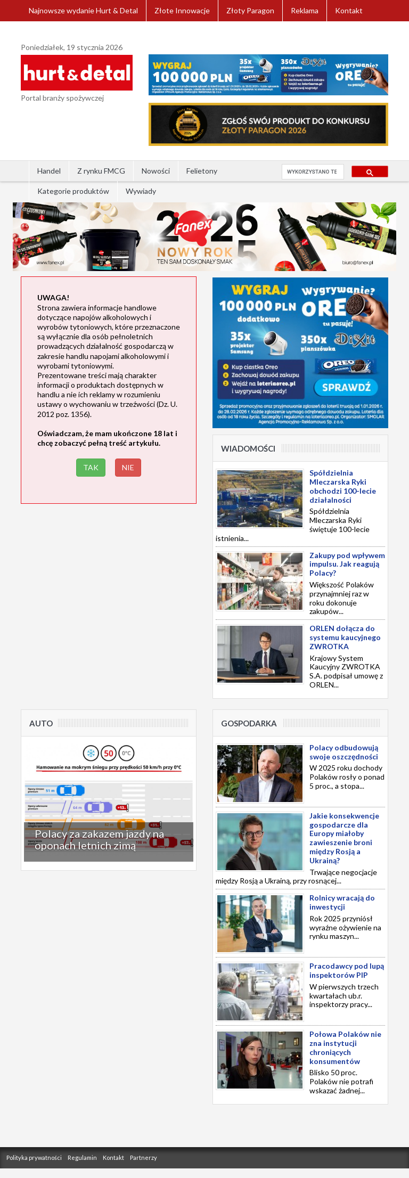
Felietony (201, 170)
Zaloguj (41, 31)
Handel (49, 170)
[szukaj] (312, 172)
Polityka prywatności (34, 1157)
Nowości (156, 170)
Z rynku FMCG (101, 170)
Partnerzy (143, 1157)
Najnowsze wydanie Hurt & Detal (83, 10)
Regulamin (82, 1157)
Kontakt (349, 10)
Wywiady (141, 190)
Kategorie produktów (73, 190)
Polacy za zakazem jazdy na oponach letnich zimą (99, 839)
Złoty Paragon (250, 10)
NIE (128, 467)
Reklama (304, 10)
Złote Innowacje (182, 10)
